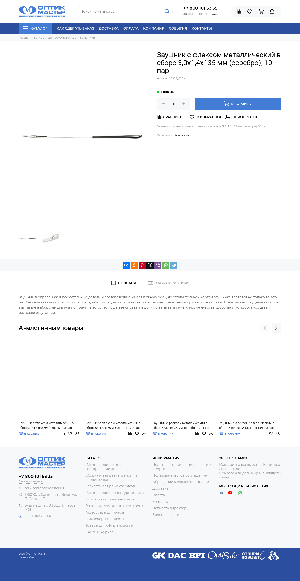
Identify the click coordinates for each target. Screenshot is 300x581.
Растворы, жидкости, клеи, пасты (114, 506)
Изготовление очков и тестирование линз (105, 467)
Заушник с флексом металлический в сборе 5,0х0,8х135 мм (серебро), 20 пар (180, 425)
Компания (153, 28)
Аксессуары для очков (105, 512)
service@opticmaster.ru (44, 488)
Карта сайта (26, 557)
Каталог (35, 28)
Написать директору (170, 508)
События (178, 28)
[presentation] (265, 328)
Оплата (131, 28)
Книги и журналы (101, 532)
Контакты (202, 28)
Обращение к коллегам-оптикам (180, 482)
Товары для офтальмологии (110, 525)
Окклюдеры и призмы (105, 519)
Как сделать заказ (75, 28)
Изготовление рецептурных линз (115, 493)
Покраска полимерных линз (110, 499)
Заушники (181, 135)
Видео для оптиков (169, 515)
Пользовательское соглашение (179, 475)
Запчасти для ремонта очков (110, 486)
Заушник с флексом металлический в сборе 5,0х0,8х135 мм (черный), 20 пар (246, 425)
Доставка (109, 28)
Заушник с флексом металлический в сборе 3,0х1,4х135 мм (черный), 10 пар (46, 425)
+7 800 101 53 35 (200, 8)
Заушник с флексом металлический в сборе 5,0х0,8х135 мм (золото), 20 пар (113, 425)
